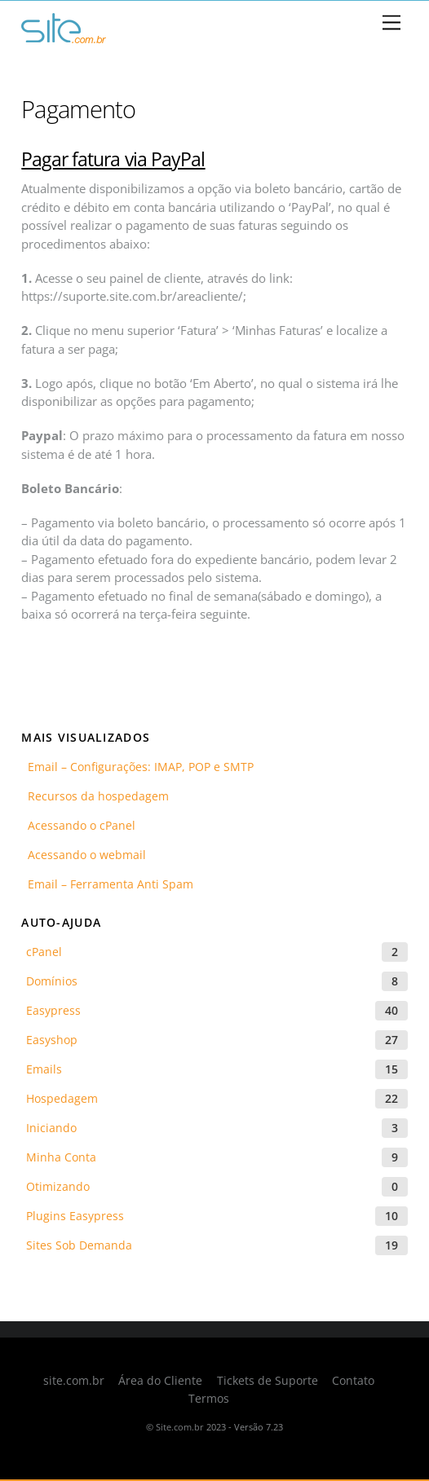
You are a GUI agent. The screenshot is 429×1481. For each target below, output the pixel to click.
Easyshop (51, 1039)
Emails (44, 1069)
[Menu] (391, 23)
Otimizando (58, 1186)
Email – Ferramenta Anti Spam (107, 884)
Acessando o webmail (83, 854)
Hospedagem (62, 1098)
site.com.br (73, 1380)
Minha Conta (61, 1157)
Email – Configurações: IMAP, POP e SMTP (137, 766)
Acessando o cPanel (78, 825)
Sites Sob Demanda (79, 1245)
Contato (353, 1380)
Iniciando (51, 1127)
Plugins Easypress (75, 1215)
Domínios (51, 981)
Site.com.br (180, 1427)
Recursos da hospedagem (95, 796)
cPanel (44, 951)
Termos (208, 1398)
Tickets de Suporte (267, 1380)
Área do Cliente (160, 1380)
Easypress (53, 1010)
